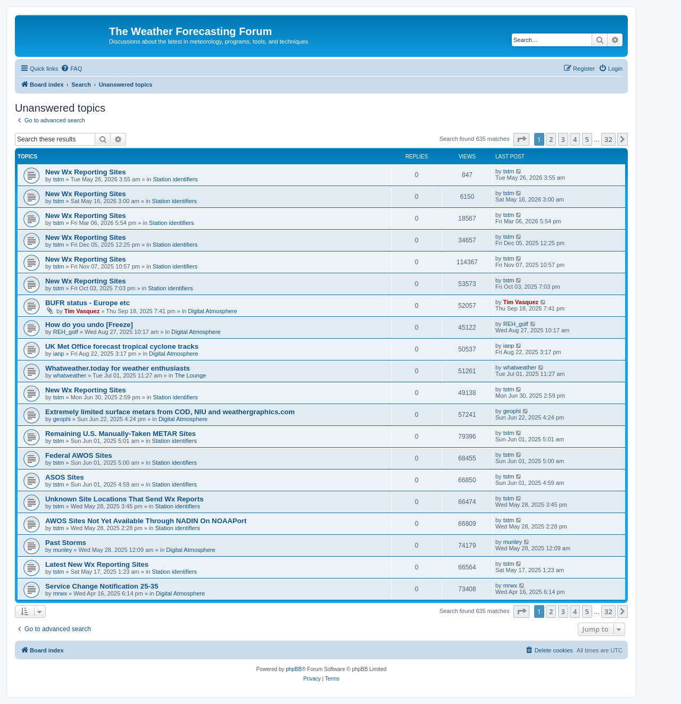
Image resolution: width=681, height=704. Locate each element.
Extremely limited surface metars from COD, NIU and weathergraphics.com (170, 412)
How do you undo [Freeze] (89, 325)
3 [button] (563, 139)
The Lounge (190, 375)
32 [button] (608, 139)
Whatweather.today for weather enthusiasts (117, 368)
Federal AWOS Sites (78, 455)
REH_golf (65, 332)
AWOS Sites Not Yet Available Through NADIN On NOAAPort (145, 521)
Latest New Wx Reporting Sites (96, 564)
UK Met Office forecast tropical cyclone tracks (121, 346)
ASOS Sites (64, 477)
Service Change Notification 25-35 (102, 586)
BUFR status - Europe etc (87, 303)
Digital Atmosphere (212, 311)
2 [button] (551, 139)
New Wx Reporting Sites (85, 172)
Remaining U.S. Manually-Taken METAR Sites (120, 434)
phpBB (294, 669)
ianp (58, 353)
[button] (521, 139)
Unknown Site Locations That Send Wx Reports (124, 499)
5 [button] (587, 139)
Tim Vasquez (81, 311)
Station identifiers (175, 179)
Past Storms (65, 543)
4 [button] (575, 139)
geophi (62, 419)
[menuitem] (71, 68)
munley (62, 550)
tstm (58, 179)
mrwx (60, 593)
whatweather (69, 375)
